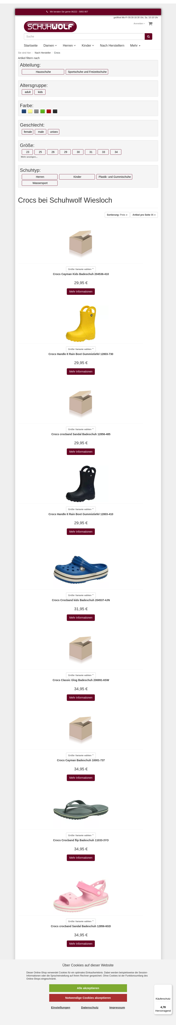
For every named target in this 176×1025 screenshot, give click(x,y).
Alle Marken (98, 931)
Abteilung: (30, 65)
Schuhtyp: (30, 170)
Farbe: (26, 105)
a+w (93, 939)
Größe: (27, 145)
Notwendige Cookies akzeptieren (88, 997)
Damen (50, 45)
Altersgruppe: (34, 85)
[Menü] (169, 986)
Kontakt (22, 931)
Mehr (135, 45)
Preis (117, 215)
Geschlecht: (32, 125)
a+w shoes (97, 942)
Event (130, 946)
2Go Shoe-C (98, 935)
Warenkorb (24, 935)
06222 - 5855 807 (79, 11)
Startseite (31, 45)
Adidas (95, 946)
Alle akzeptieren (88, 988)
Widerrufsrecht (63, 946)
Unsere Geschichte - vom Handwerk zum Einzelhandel (139, 954)
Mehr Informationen (51, 291)
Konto (21, 939)
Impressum (61, 931)
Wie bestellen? (63, 950)
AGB (57, 935)
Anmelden (139, 23)
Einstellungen (60, 1007)
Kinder (88, 45)
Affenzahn (97, 958)
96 (144, 215)
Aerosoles (97, 954)
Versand (59, 942)
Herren (69, 45)
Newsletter (60, 954)
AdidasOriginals (100, 950)
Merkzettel (24, 942)
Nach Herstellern (112, 45)
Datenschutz (62, 939)
